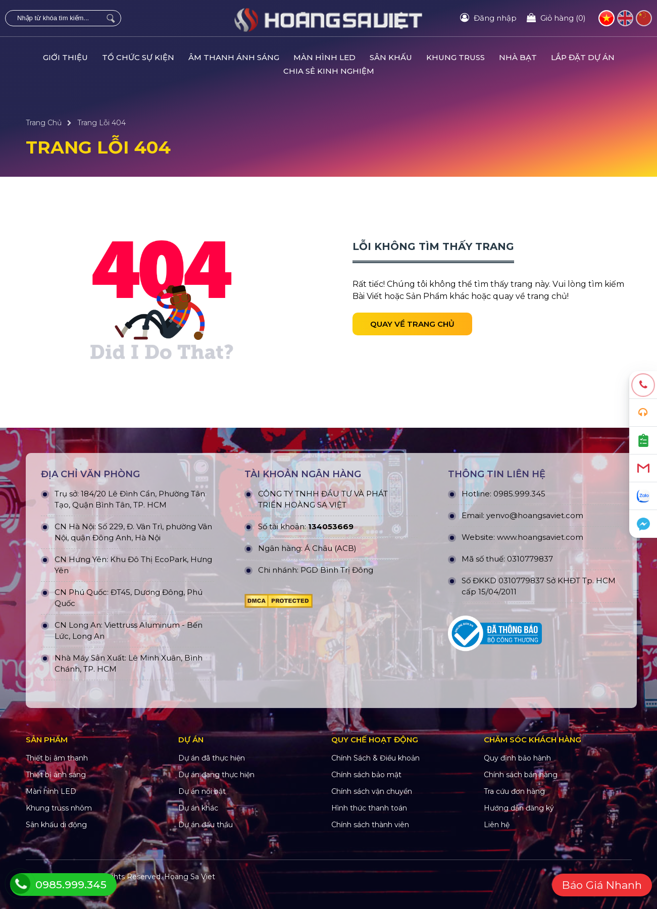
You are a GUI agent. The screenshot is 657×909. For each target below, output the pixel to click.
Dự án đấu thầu (205, 824)
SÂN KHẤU (391, 57)
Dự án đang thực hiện (216, 774)
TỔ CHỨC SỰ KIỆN (138, 57)
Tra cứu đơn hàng (514, 791)
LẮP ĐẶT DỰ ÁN (583, 57)
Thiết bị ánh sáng (56, 774)
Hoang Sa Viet (189, 876)
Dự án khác (198, 808)
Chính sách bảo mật (366, 774)
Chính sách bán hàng (521, 774)
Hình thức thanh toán (369, 808)
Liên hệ (497, 824)
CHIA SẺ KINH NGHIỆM (328, 71)
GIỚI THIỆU (65, 57)
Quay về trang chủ (412, 324)
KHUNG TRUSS (455, 57)
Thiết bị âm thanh (57, 758)
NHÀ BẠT (518, 57)
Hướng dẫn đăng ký (519, 808)
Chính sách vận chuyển (371, 791)
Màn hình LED (51, 791)
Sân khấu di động (56, 824)
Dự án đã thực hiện (211, 758)
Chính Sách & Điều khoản (375, 758)
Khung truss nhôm (59, 808)
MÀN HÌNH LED (324, 57)
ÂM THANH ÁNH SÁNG (233, 57)
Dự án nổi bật (202, 791)
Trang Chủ (44, 122)
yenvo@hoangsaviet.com (534, 515)
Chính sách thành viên (370, 824)
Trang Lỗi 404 (101, 122)
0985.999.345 (519, 493)
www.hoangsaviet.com (540, 537)
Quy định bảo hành (517, 758)
